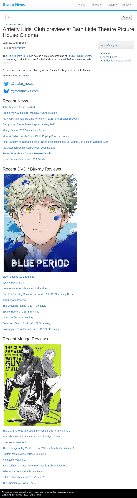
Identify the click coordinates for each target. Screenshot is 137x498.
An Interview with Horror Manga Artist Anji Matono (30, 112)
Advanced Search (15, 24)
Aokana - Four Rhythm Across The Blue (25, 288)
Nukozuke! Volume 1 (14, 459)
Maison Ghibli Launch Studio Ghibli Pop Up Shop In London (36, 136)
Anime (106, 57)
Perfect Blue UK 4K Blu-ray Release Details (27, 153)
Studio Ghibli (124, 60)
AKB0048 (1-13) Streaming (18, 317)
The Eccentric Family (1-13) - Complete (24, 305)
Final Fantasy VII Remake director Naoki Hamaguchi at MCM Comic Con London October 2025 (55, 141)
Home (82, 4)
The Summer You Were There (19, 483)
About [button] (127, 4)
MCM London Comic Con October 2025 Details (29, 147)
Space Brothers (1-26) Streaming (21, 311)
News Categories (110, 45)
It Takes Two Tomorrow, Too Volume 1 (23, 477)
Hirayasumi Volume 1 (14, 442)
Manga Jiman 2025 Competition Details (24, 130)
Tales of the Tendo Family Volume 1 (22, 471)
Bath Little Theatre (20, 75)
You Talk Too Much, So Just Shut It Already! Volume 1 (32, 436)
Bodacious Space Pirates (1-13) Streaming (26, 323)
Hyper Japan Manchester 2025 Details (24, 159)
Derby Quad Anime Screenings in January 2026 (29, 124)
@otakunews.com (25, 91)
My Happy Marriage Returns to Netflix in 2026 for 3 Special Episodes (41, 118)
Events (106, 53)
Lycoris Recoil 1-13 (13, 282)
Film (114, 57)
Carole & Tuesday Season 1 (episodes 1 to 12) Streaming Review (39, 294)
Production (109, 60)
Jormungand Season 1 (15, 300)
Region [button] (112, 4)
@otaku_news (22, 84)
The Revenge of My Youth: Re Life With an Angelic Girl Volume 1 (38, 448)
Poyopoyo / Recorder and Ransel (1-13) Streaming (31, 329)
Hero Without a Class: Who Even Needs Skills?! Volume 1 (35, 465)
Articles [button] (96, 4)
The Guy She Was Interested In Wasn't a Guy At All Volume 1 (36, 430)
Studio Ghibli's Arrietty (80, 56)
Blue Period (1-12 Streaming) (19, 276)
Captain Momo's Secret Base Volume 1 (24, 454)
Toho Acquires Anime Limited (19, 107)
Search (126, 17)
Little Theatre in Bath (19, 56)
